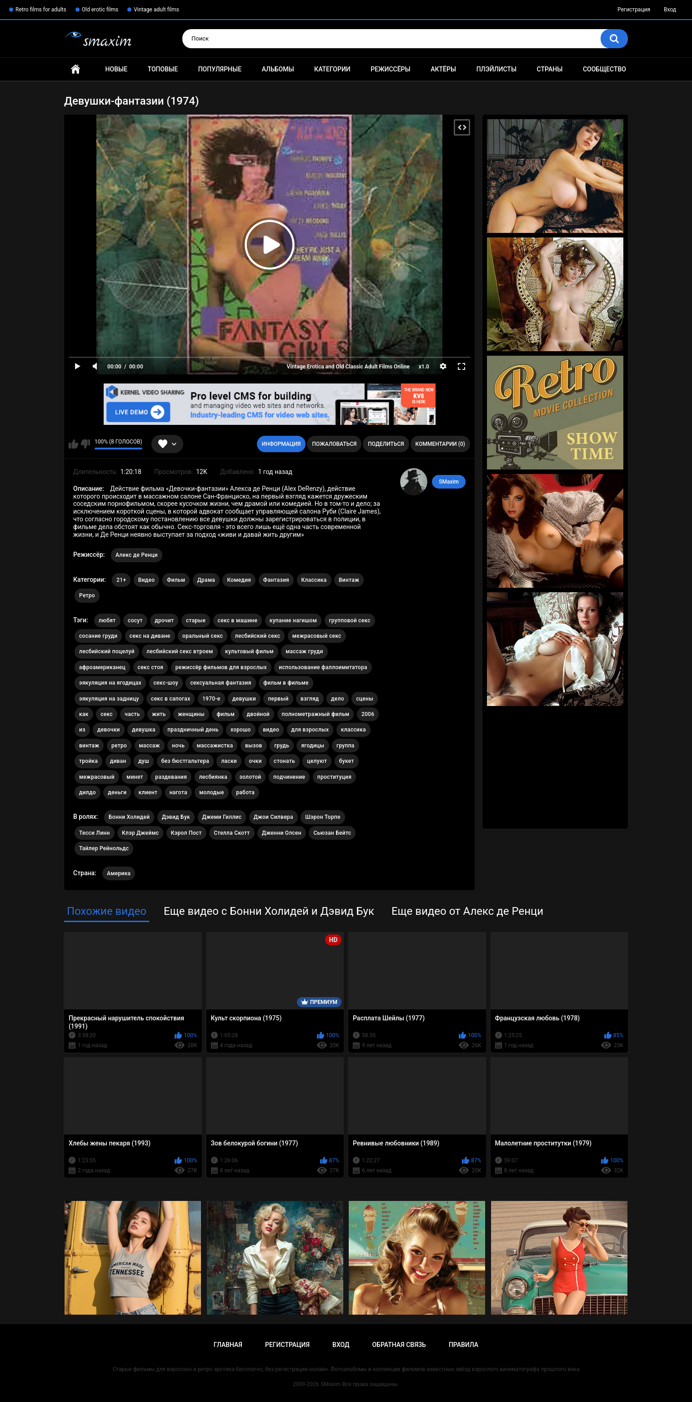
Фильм (176, 580)
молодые (211, 792)
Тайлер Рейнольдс (104, 848)
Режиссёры (390, 69)
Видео (146, 580)
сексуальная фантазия (220, 683)
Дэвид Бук (176, 817)
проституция (334, 777)
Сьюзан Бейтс (332, 833)
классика (353, 729)
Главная (75, 69)
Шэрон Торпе (322, 817)
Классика (314, 580)
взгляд (310, 699)
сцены (364, 699)
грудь (281, 745)
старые (196, 620)
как (84, 714)
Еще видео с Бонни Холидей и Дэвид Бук (269, 911)
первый (278, 699)
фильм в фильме (286, 683)
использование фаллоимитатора (323, 667)
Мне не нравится (85, 444)
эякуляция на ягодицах (110, 683)
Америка (118, 873)
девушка (143, 729)
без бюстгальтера (185, 761)
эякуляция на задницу (109, 699)
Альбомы (278, 69)
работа (245, 792)
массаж (149, 745)
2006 (367, 714)
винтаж (89, 745)
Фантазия (276, 580)
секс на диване (150, 636)
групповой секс (350, 620)
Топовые (163, 69)
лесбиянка (213, 777)
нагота (178, 792)
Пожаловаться (334, 444)
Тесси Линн (94, 833)
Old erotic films (100, 9)
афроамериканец (102, 667)
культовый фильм (249, 651)
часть (132, 714)
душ (143, 761)
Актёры (443, 69)
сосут (135, 620)
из (82, 729)
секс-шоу (166, 683)
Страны (550, 69)
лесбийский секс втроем (179, 651)
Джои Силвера (273, 817)
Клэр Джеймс (140, 833)
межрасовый (97, 777)
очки (255, 761)
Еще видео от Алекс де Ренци (467, 911)
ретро (119, 745)
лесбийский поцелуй (107, 651)
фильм (225, 714)
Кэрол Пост (186, 833)
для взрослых (310, 729)
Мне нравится (73, 444)
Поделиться (386, 444)
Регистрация (633, 9)
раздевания (171, 777)
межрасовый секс (316, 636)
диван (118, 761)
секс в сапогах (170, 699)
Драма (206, 580)
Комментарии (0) (440, 444)
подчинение (289, 777)
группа (345, 745)
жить (158, 714)
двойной (258, 714)
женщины (191, 714)
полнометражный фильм (316, 714)
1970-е (211, 699)
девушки (244, 699)
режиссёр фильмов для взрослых (221, 667)
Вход (670, 9)
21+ (121, 580)
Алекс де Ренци (136, 555)
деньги (117, 792)
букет (346, 761)
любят (107, 620)
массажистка (215, 745)
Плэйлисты (496, 69)
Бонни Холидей (129, 817)
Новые (116, 69)
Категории (332, 69)
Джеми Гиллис (222, 817)
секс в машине (238, 620)
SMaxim (449, 482)
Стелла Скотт (232, 833)
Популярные (219, 69)
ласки (229, 761)
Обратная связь (399, 1344)
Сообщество (604, 69)
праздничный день (192, 729)
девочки (108, 729)
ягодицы (312, 745)
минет (134, 777)
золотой (250, 777)
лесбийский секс (258, 636)
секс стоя (151, 667)
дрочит (164, 620)
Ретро (87, 595)
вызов (253, 745)
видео (271, 729)
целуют (317, 761)
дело (337, 699)
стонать (284, 761)
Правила (463, 1344)
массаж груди (304, 651)
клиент (148, 792)
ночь (178, 745)
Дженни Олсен (281, 833)
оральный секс (202, 636)
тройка (88, 761)
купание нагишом (293, 620)
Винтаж (349, 580)
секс (106, 714)
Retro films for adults (40, 9)
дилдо (87, 792)
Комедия (239, 580)
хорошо (241, 729)
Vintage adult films (156, 9)
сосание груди (98, 636)
